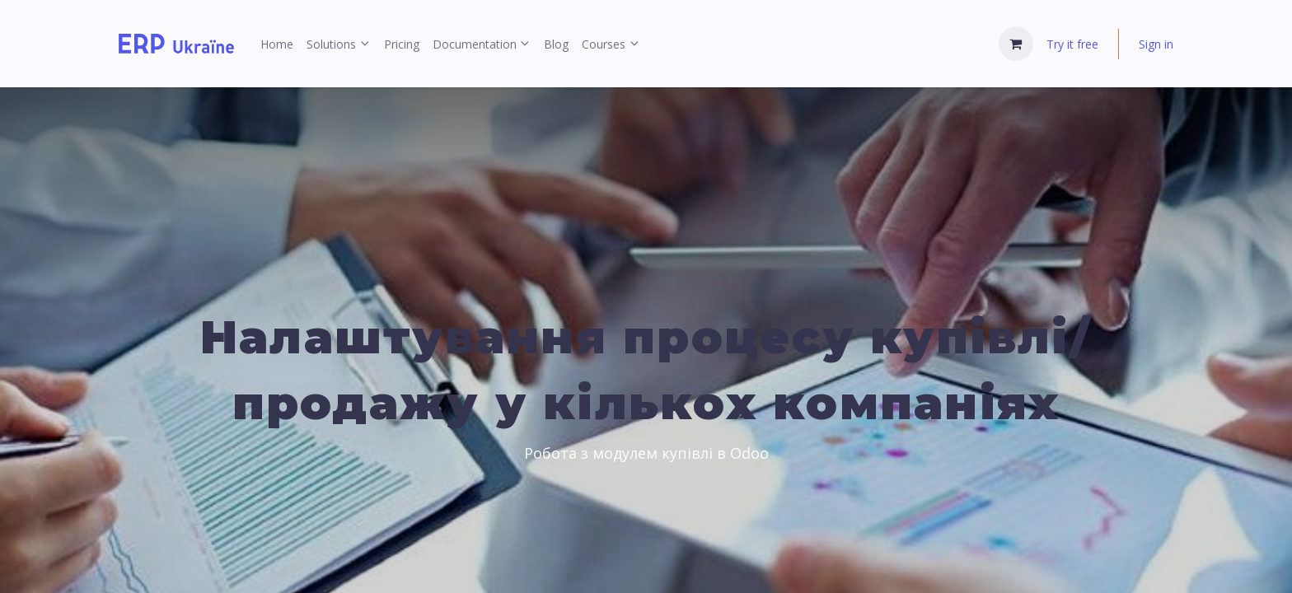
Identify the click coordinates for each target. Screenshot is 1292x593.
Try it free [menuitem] (1072, 44)
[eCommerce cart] (1016, 43)
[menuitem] (277, 44)
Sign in (1156, 44)
